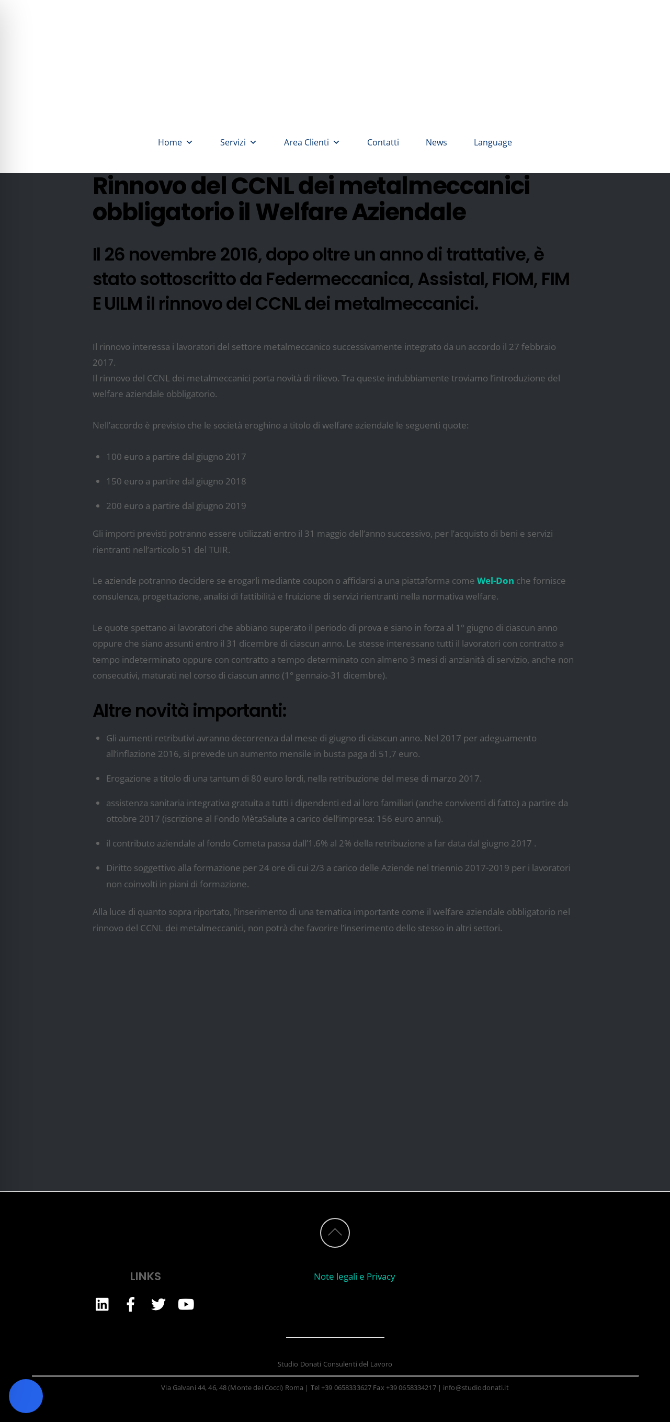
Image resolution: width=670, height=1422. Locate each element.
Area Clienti (312, 142)
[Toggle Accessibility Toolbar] (26, 1396)
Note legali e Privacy (354, 1276)
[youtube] (186, 1303)
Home (176, 142)
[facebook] (130, 1303)
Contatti (383, 142)
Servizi (238, 142)
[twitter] (158, 1303)
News (436, 142)
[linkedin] (103, 1303)
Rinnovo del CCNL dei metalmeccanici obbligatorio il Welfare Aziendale (311, 199)
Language (493, 142)
